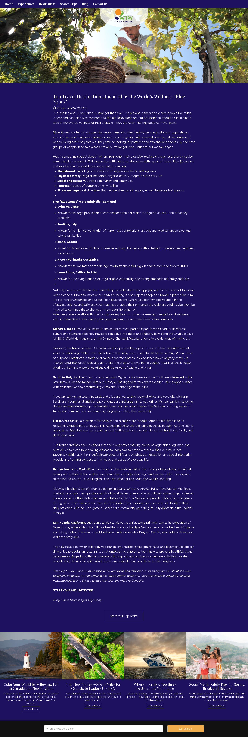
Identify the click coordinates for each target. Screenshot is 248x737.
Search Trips (68, 4)
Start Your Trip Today (124, 616)
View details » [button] (31, 709)
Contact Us (100, 4)
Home (9, 4)
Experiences (26, 4)
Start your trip (185, 729)
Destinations (47, 4)
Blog (85, 4)
